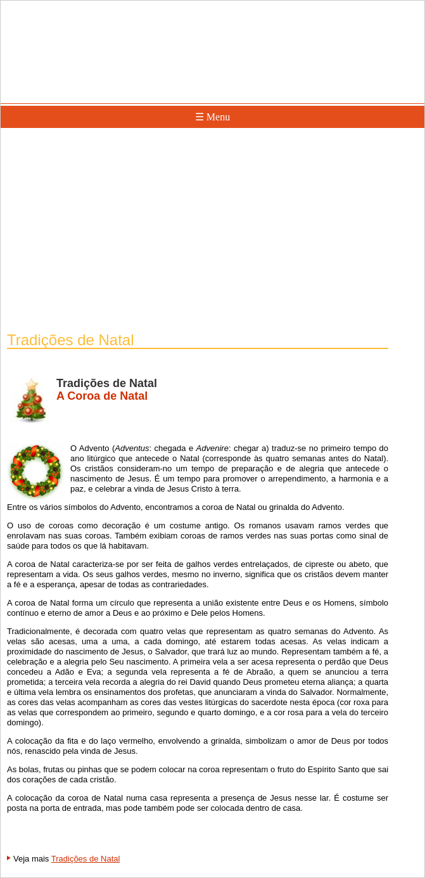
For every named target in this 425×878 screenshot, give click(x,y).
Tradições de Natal (85, 858)
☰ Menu (212, 116)
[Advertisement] (212, 231)
